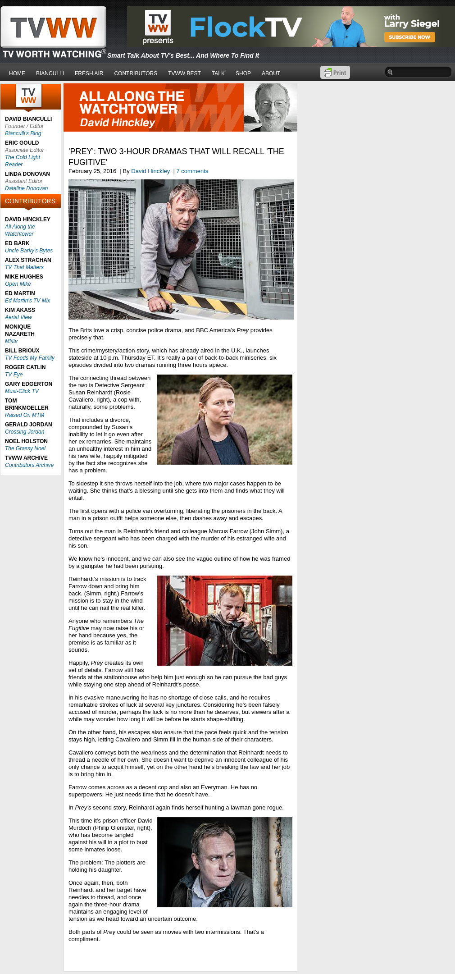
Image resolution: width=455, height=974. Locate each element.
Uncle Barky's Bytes (29, 250)
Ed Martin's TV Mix (27, 300)
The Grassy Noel (25, 448)
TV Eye (14, 374)
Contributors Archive (29, 465)
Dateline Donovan (26, 188)
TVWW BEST (184, 73)
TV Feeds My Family (30, 358)
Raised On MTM (24, 415)
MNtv (11, 341)
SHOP (243, 73)
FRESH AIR (89, 73)
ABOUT (271, 73)
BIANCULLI (50, 73)
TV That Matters (24, 267)
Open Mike (18, 284)
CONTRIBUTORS (135, 73)
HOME (17, 73)
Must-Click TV (22, 391)
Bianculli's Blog (23, 133)
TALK (218, 73)
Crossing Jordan (24, 432)
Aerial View (18, 317)
